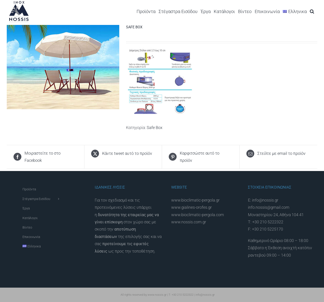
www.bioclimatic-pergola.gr (195, 200)
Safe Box (154, 127)
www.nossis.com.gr (188, 222)
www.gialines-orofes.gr (191, 207)
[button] (312, 11)
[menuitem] (295, 11)
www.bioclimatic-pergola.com (197, 214)
